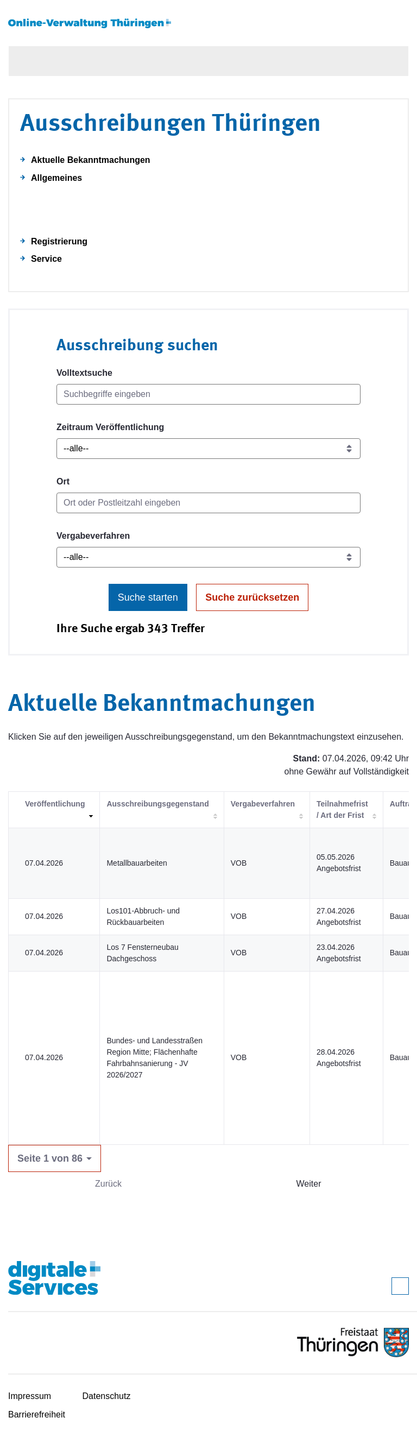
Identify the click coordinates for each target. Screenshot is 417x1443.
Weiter (308, 1183)
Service (46, 258)
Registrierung (59, 241)
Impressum (29, 1396)
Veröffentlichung (55, 803)
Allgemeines (56, 177)
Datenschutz (107, 1396)
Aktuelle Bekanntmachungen (90, 160)
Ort (63, 481)
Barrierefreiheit (36, 1414)
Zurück (108, 1183)
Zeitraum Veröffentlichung (110, 427)
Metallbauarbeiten (136, 863)
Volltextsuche (84, 372)
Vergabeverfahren (93, 535)
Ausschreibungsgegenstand (157, 803)
